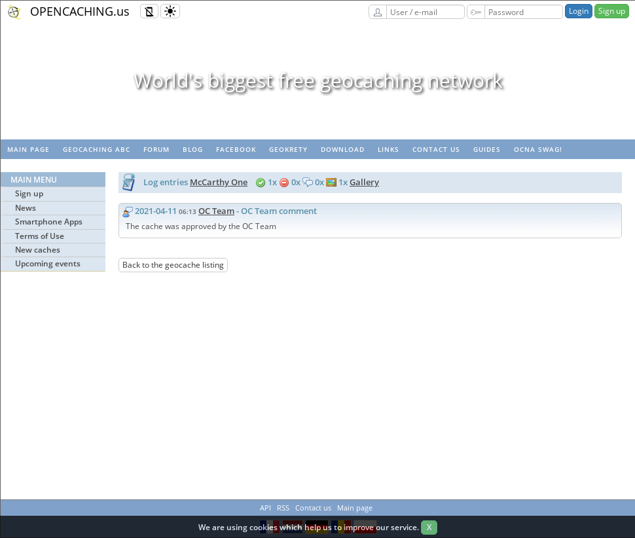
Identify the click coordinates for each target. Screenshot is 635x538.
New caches (37, 249)
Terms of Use (39, 236)
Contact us (436, 149)
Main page (28, 149)
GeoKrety (288, 149)
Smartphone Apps (48, 221)
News (25, 207)
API (265, 507)
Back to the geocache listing (173, 264)
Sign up (611, 10)
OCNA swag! (538, 149)
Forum (156, 149)
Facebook (236, 149)
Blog (193, 149)
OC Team (216, 211)
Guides (487, 149)
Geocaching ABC (96, 149)
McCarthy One (218, 182)
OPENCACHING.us (80, 11)
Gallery (364, 182)
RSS (283, 507)
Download (343, 149)
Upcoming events (48, 263)
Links (388, 149)
